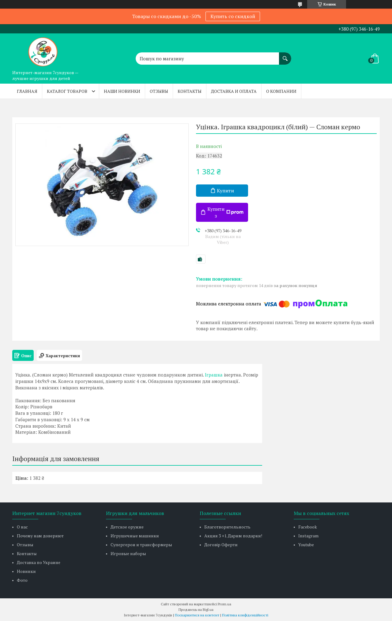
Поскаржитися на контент (197, 615)
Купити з (225, 212)
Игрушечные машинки (135, 536)
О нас (22, 527)
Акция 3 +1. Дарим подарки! (233, 536)
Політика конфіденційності (245, 615)
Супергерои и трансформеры (141, 544)
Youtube (306, 544)
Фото (22, 580)
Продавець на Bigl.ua (196, 609)
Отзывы (159, 91)
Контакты (190, 91)
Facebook (307, 527)
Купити (225, 190)
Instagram (308, 536)
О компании (281, 91)
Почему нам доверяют (40, 536)
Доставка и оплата (234, 91)
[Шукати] (285, 55)
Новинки (26, 571)
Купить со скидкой (232, 16)
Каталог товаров (67, 91)
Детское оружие (127, 527)
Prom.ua (224, 604)
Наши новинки (122, 91)
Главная (27, 91)
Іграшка (214, 375)
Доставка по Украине (38, 562)
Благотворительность (227, 527)
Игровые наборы (128, 553)
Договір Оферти (221, 544)
